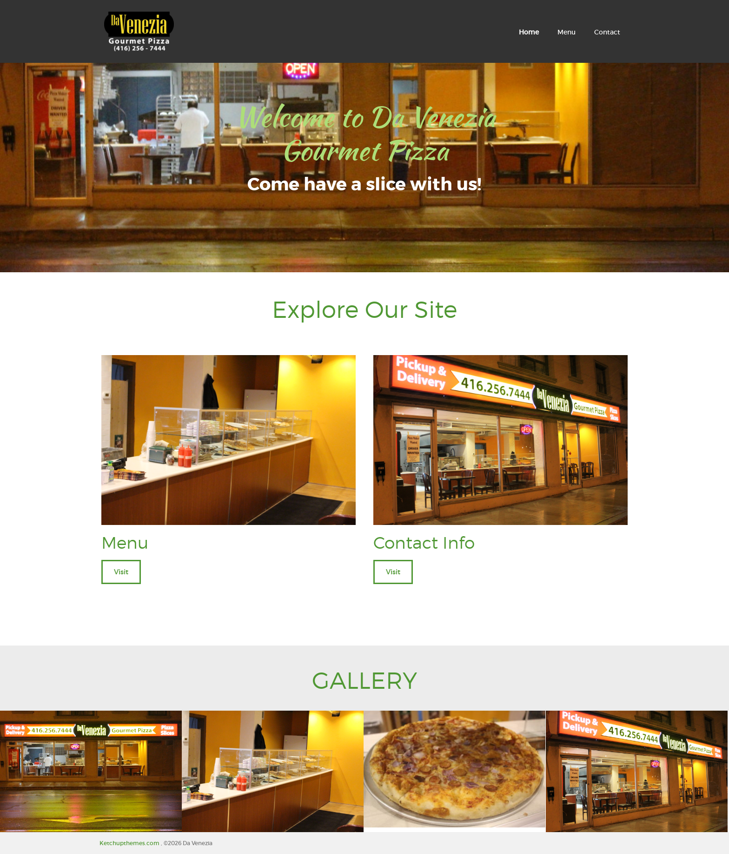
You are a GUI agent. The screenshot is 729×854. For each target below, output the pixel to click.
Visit (121, 571)
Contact (607, 32)
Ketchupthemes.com (130, 843)
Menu (566, 32)
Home (529, 32)
